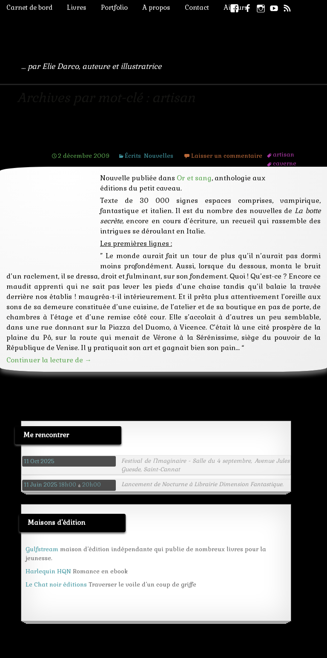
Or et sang (194, 178)
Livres (76, 7)
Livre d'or (127, 651)
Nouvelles (158, 156)
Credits (159, 651)
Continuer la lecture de (49, 349)
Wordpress (89, 651)
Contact (197, 7)
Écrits (133, 156)
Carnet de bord (29, 7)
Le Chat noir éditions (56, 574)
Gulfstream (42, 539)
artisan (283, 154)
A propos (156, 7)
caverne (284, 163)
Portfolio (114, 7)
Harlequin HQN (48, 561)
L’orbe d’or (79, 139)
